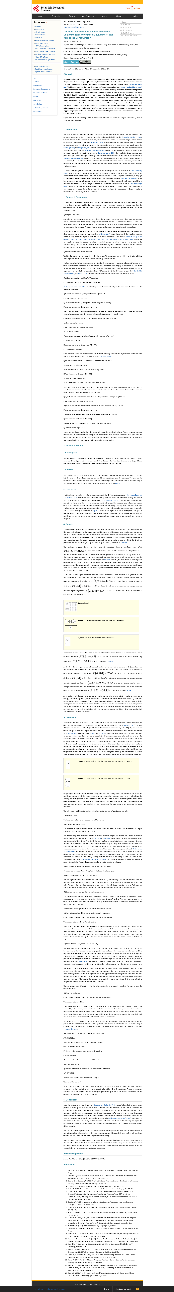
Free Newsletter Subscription (44, 49)
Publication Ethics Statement (44, 54)
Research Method (39, 93)
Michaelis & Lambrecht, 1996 (98, 239)
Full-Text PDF (125, 25)
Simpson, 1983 (105, 356)
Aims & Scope (39, 32)
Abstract (123, 22)
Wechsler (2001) (69, 273)
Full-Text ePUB (126, 30)
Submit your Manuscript (123, 1289)
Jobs (135, 16)
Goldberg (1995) (69, 148)
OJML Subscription (41, 46)
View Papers (39, 29)
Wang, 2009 (83, 961)
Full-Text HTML (126, 27)
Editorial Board (39, 35)
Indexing (37, 26)
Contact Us (97, 1284)
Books (72, 16)
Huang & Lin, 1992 (70, 1029)
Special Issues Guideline (43, 72)
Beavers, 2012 (129, 725)
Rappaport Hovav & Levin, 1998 (121, 239)
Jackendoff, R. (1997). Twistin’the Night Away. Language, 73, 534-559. (92, 1226)
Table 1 (117, 483)
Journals (55, 16)
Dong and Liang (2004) (106, 153)
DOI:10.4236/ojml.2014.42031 (73, 27)
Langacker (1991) (84, 148)
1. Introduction (70, 129)
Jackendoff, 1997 (81, 239)
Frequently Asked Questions (44, 60)
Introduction (37, 85)
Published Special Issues (43, 69)
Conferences (88, 16)
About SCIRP (83, 1284)
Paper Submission (41, 43)
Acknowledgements (73, 1153)
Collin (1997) (137, 271)
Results (36, 96)
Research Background (41, 89)
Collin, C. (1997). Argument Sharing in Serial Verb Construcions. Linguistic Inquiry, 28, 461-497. (100, 1189)
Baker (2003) (82, 273)
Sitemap (90, 1284)
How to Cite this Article (128, 36)
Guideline (38, 38)
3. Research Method (73, 445)
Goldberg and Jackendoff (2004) (74, 287)
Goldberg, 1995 (68, 239)
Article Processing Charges (44, 40)
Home (39, 16)
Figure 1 (96, 511)
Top (34, 78)
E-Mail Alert (39, 1289)
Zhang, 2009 (72, 733)
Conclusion (37, 104)
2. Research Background (75, 197)
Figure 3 (111, 661)
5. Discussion (70, 717)
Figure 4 (129, 690)
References (69, 1164)
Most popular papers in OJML (45, 51)
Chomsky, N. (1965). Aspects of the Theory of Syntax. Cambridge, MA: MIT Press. (96, 1186)
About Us (120, 16)
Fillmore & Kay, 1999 (134, 237)
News (104, 16)
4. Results (68, 524)
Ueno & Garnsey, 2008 (109, 500)
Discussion (37, 100)
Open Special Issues (41, 66)
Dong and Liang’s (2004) (129, 178)
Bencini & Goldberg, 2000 (132, 137)
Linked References (127, 33)
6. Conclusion (70, 1100)
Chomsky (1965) (97, 142)
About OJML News (41, 57)
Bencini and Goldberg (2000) (131, 87)
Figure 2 (125, 543)
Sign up (107, 1289)
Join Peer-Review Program (56, 1289)
